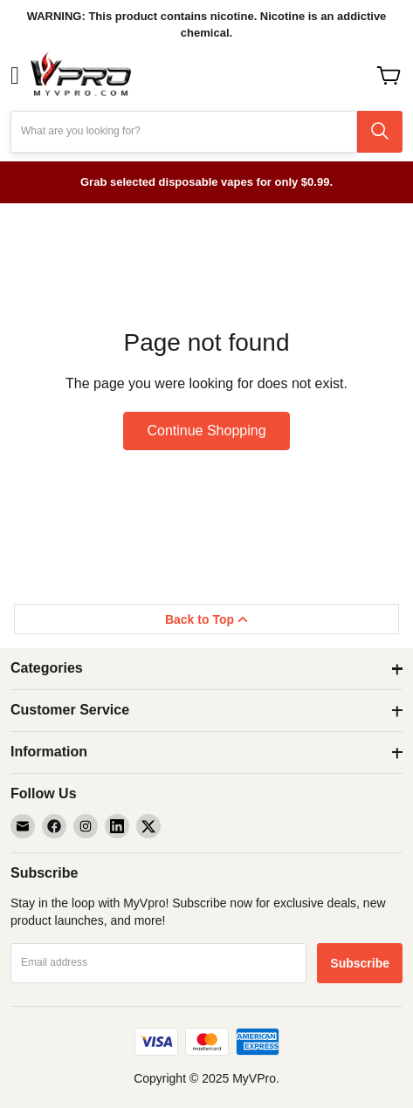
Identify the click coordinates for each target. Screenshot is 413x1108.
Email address (54, 962)
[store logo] (80, 76)
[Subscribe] (360, 963)
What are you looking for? (81, 131)
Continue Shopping (206, 430)
